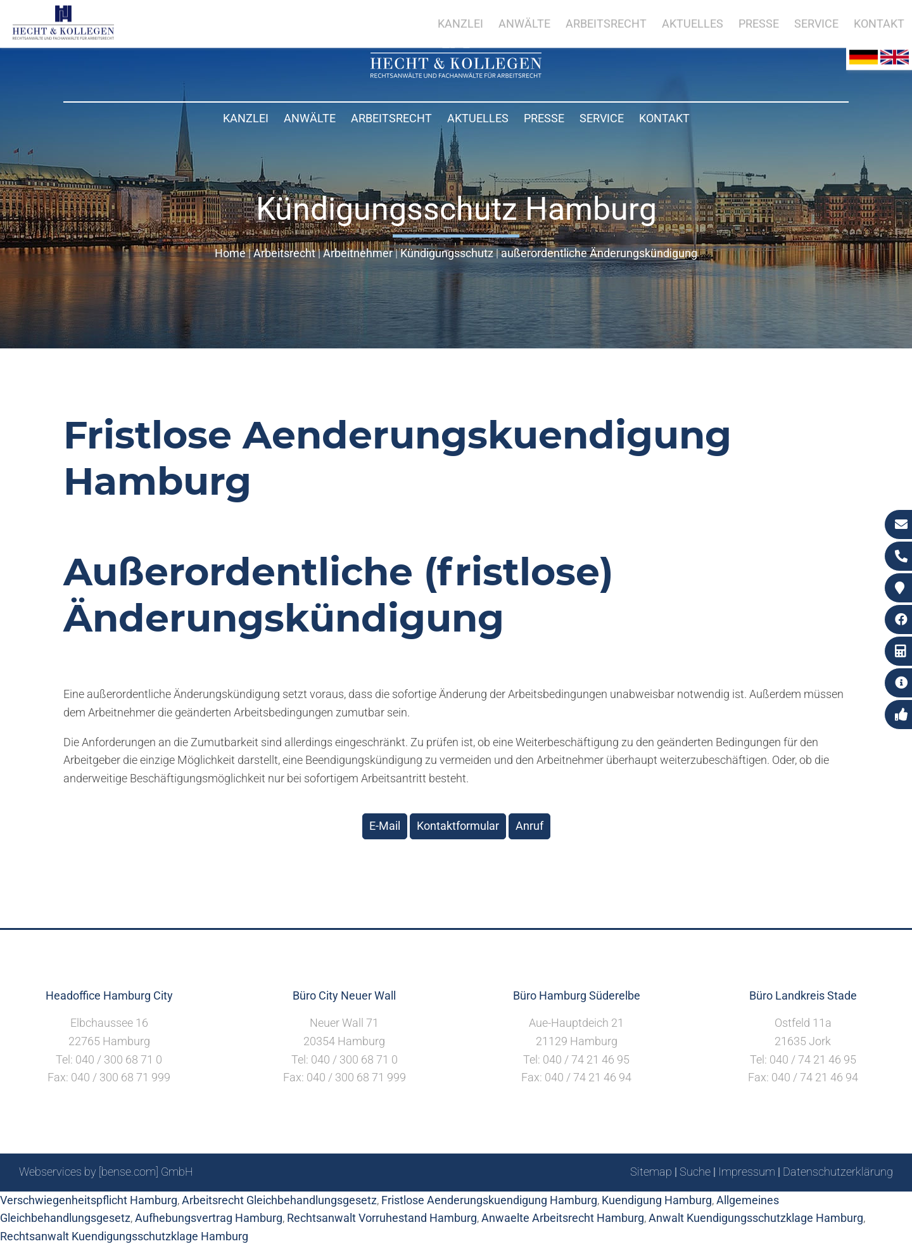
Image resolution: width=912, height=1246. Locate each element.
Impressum (746, 1171)
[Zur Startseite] (456, 73)
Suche (695, 1171)
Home (230, 253)
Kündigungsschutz (446, 253)
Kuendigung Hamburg (657, 1200)
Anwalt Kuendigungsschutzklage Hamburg (756, 1217)
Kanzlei (246, 118)
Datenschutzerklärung (838, 1171)
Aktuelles (478, 118)
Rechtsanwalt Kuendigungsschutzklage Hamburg (124, 1236)
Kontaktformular (458, 825)
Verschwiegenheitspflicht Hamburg (88, 1200)
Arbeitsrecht (391, 118)
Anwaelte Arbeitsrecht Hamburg (562, 1217)
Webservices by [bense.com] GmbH (106, 1171)
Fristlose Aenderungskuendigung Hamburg (489, 1200)
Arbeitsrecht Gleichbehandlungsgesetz (279, 1200)
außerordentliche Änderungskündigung (599, 253)
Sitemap (651, 1171)
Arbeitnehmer (358, 253)
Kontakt (664, 118)
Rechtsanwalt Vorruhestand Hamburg (382, 1217)
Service (602, 118)
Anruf (529, 825)
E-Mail (384, 825)
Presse (544, 118)
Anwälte (310, 118)
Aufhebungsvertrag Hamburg (208, 1217)
